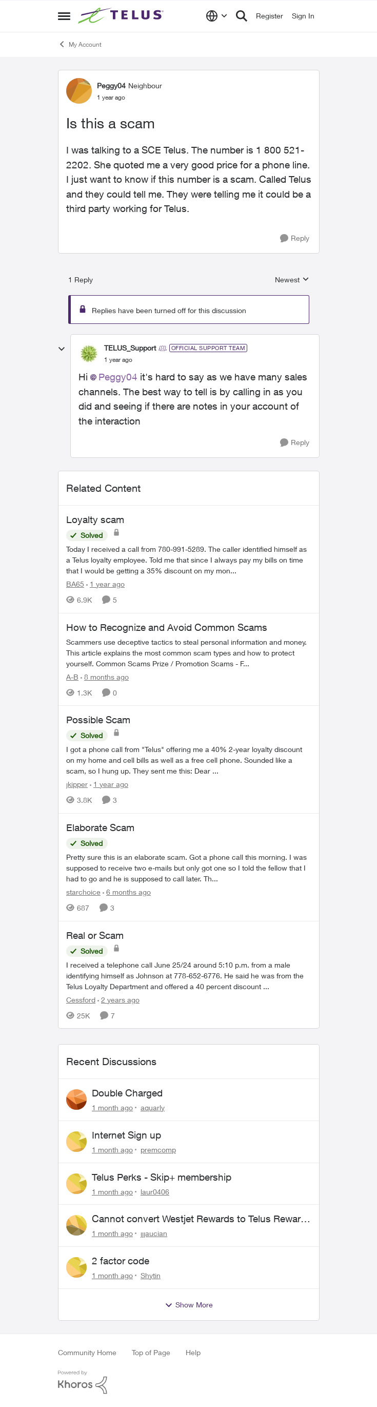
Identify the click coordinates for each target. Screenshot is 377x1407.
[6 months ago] (127, 891)
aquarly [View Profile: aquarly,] (153, 1107)
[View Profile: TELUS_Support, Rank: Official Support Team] (88, 353)
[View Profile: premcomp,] (76, 1141)
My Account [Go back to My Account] (80, 44)
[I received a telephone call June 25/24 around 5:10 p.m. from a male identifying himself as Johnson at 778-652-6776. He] (188, 975)
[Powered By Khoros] (189, 1382)
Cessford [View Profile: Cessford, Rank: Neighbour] (80, 999)
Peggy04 (117, 376)
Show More (189, 1304)
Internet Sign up (126, 1135)
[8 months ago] (105, 676)
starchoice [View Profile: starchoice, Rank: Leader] (83, 892)
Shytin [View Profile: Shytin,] (151, 1275)
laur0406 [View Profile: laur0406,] (155, 1191)
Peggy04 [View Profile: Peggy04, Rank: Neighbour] (111, 85)
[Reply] (294, 238)
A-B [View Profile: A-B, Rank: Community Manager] (72, 676)
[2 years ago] (118, 999)
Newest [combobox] (292, 280)
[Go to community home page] (122, 16)
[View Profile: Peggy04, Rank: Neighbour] (79, 91)
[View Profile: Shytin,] (76, 1267)
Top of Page (151, 1352)
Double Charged (127, 1092)
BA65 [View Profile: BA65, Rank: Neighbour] (75, 584)
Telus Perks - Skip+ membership (161, 1177)
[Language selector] (217, 16)
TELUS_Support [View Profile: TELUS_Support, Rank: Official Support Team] (130, 347)
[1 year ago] (105, 584)
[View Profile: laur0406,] (76, 1183)
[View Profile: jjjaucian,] (76, 1225)
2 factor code (120, 1260)
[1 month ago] (112, 1107)
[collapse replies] (61, 349)
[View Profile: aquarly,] (76, 1099)
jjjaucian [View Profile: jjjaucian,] (154, 1233)
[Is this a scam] (118, 359)
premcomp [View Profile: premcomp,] (158, 1149)
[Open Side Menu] (64, 16)
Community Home (87, 1352)
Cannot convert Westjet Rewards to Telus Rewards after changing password (201, 1219)
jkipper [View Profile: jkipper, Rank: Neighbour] (77, 784)
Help (193, 1352)
